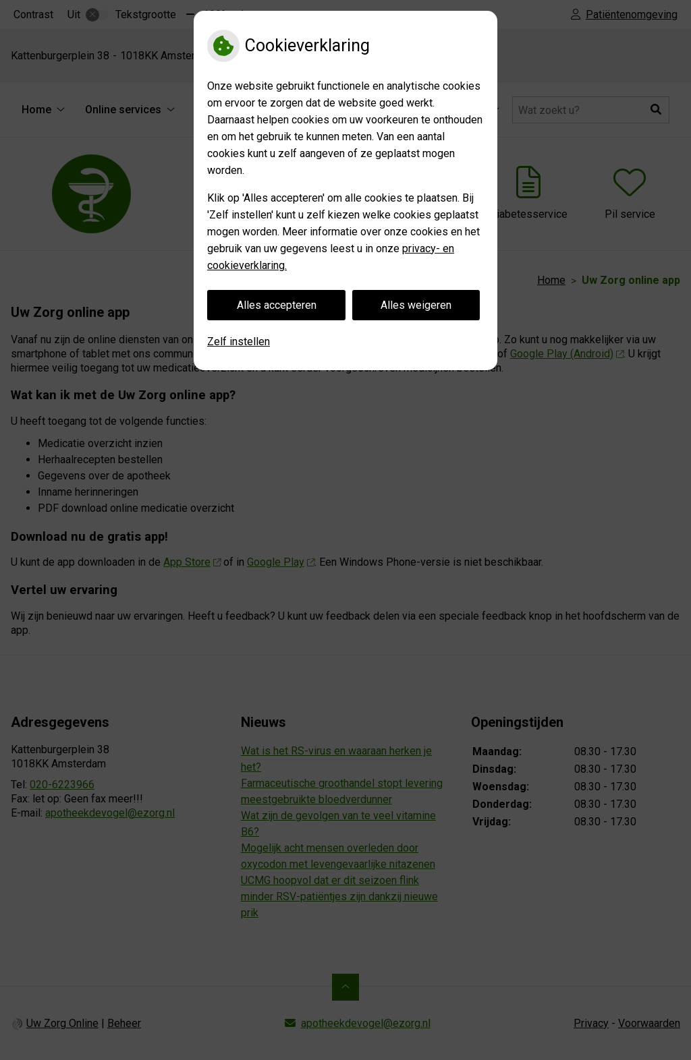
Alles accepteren (276, 305)
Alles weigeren (416, 305)
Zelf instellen (238, 341)
